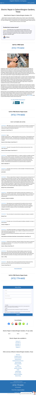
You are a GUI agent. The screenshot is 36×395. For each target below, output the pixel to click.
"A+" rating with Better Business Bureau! (18, 97)
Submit (18, 312)
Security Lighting (18, 370)
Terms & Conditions (20, 387)
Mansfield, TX (18, 343)
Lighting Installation (18, 361)
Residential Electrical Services (18, 358)
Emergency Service (18, 353)
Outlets (18, 367)
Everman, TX (18, 338)
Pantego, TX (18, 344)
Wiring (18, 362)
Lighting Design (18, 368)
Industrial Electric (18, 356)
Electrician (18, 352)
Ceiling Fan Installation (18, 371)
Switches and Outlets (18, 365)
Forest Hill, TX (18, 340)
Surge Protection (18, 364)
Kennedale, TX (18, 341)
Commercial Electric (18, 355)
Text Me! (6, 302)
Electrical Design (18, 359)
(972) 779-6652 (31, 2)
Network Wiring (18, 373)
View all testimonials (18, 266)
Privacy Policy (14, 387)
